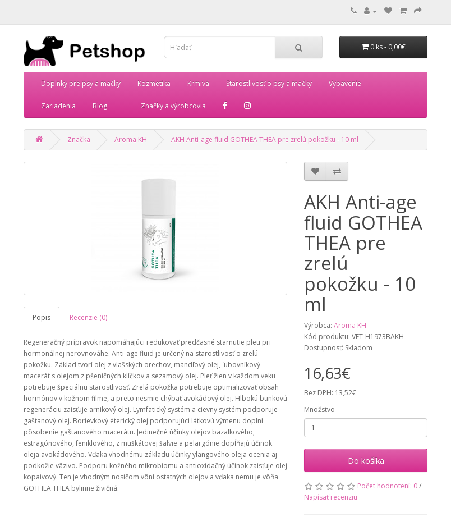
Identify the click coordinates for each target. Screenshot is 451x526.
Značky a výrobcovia (173, 106)
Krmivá (198, 83)
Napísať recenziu (330, 497)
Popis (41, 317)
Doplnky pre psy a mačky (81, 83)
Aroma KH (130, 139)
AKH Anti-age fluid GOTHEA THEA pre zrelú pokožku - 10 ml (264, 139)
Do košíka (366, 460)
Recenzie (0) (88, 317)
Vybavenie (345, 83)
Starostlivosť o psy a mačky (269, 83)
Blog (100, 106)
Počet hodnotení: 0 (387, 486)
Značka (78, 139)
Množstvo (319, 409)
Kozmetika (154, 83)
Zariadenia (58, 106)
